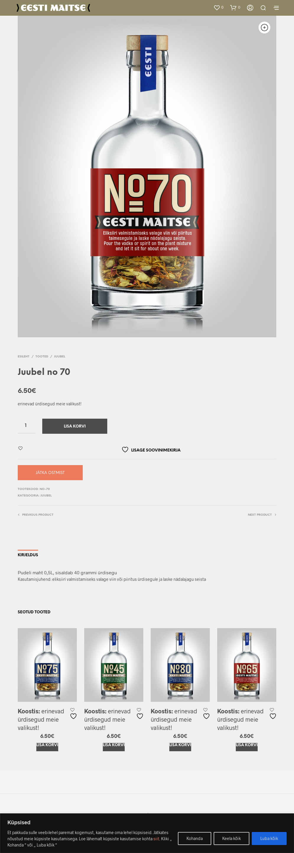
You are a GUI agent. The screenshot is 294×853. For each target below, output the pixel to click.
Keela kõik (231, 838)
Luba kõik (269, 838)
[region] (147, 833)
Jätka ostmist (50, 473)
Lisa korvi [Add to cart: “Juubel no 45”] (114, 745)
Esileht (24, 356)
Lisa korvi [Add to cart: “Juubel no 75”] (47, 745)
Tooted (41, 356)
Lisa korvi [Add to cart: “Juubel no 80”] (180, 745)
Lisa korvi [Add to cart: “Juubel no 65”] (247, 745)
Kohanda (194, 838)
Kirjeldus (28, 555)
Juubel (59, 356)
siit (156, 838)
